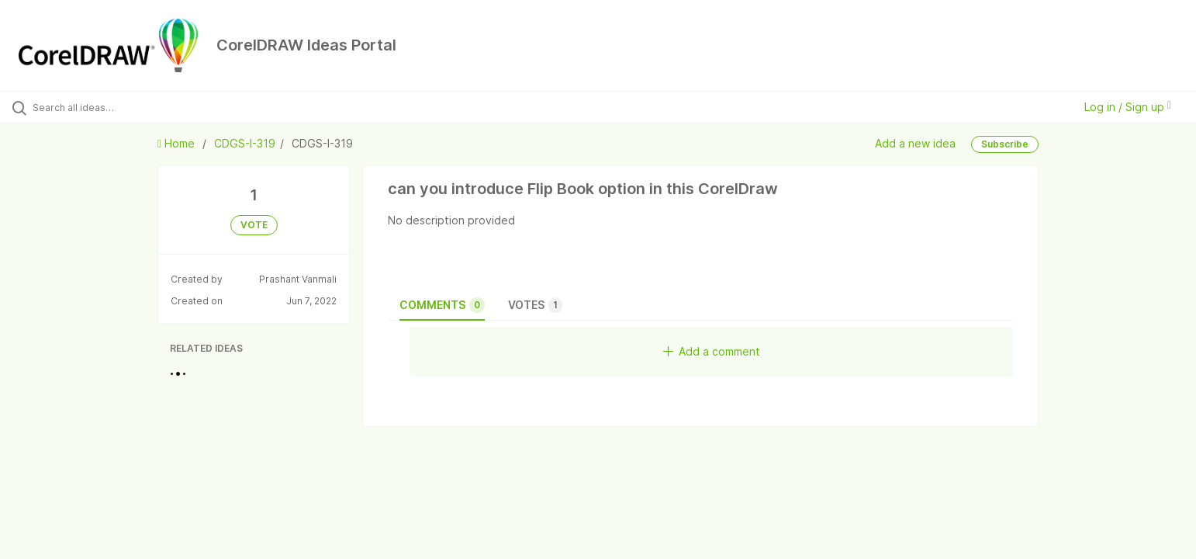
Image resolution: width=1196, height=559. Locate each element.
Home (177, 143)
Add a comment (711, 351)
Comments (442, 305)
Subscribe (1004, 144)
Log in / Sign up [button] (1127, 106)
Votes (535, 305)
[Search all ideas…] (138, 107)
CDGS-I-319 (244, 143)
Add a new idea (915, 143)
